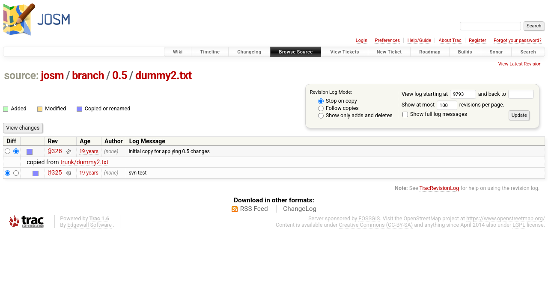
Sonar (496, 52)
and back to (506, 94)
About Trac (450, 40)
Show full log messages (434, 114)
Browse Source (296, 52)
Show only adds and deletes (355, 115)
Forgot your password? (518, 40)
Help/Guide (419, 40)
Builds (465, 52)
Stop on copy (337, 101)
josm (52, 75)
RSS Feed (254, 211)
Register (477, 40)
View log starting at (440, 94)
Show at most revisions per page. (453, 104)
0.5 (119, 75)
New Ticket (389, 52)
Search (528, 52)
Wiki (178, 52)
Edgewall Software (89, 227)
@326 (55, 152)
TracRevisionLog (439, 190)
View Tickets (344, 52)
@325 (55, 175)
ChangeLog (299, 211)
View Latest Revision (520, 64)
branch (88, 75)
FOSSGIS (369, 221)
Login (361, 40)
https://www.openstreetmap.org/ (505, 221)
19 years (88, 152)
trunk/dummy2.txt (84, 163)
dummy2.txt (163, 75)
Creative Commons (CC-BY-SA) (376, 227)
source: (21, 75)
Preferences (387, 40)
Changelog (249, 52)
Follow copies (338, 108)
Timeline (210, 52)
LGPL (518, 227)
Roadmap (430, 52)
